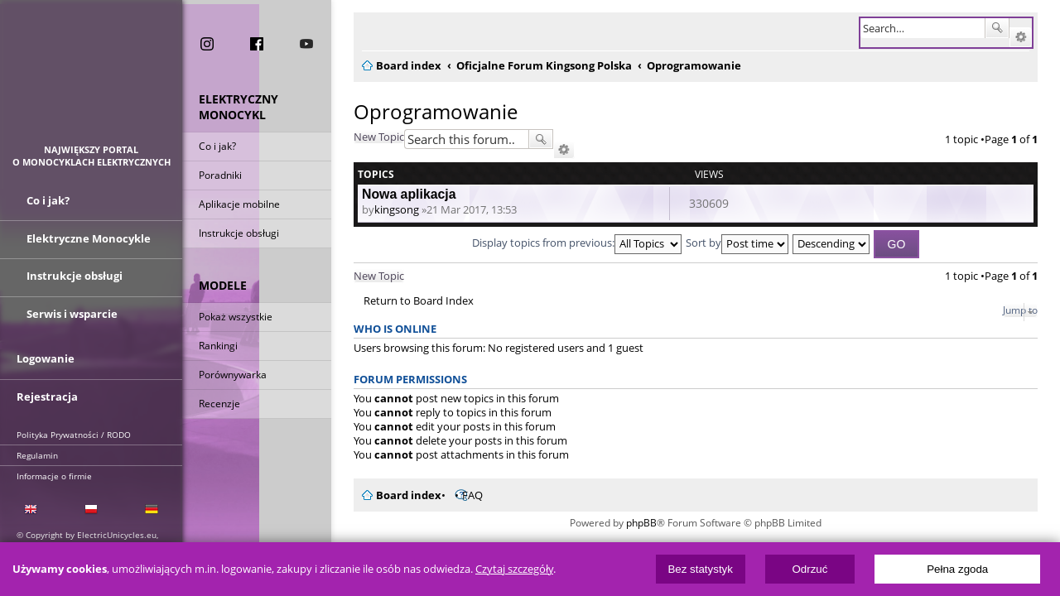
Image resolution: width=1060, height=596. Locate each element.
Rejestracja (47, 394)
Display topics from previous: (577, 242)
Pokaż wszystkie (235, 317)
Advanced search (1030, 37)
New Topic (369, 136)
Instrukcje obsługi (239, 234)
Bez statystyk (700, 569)
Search (1007, 28)
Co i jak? (217, 147)
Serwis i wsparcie (72, 312)
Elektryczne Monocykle (88, 238)
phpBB (641, 523)
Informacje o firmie (54, 474)
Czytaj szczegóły (514, 569)
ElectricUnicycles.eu (91, 80)
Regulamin (37, 453)
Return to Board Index (409, 301)
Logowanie (46, 357)
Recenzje (219, 404)
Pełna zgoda (957, 569)
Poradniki (220, 176)
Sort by (737, 242)
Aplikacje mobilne (239, 205)
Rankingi (218, 346)
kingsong (386, 209)
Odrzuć (809, 569)
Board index (398, 495)
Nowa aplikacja (399, 194)
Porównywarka (233, 375)
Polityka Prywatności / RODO (74, 433)
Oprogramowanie (426, 111)
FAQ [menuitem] (462, 495)
